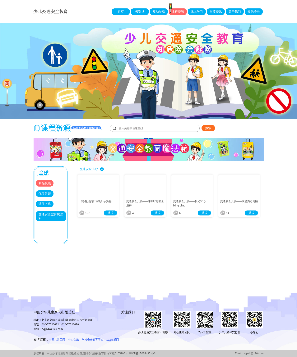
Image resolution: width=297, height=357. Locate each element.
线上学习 (197, 11)
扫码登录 (254, 11)
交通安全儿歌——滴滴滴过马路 (239, 201)
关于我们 (235, 11)
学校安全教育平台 (92, 339)
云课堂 (139, 11)
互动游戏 (159, 11)
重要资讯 (216, 11)
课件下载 (45, 204)
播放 (110, 213)
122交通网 (112, 339)
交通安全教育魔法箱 (51, 216)
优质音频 (45, 193)
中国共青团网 (57, 339)
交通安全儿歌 (89, 169)
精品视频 (45, 183)
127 (84, 212)
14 (224, 212)
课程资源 (178, 11)
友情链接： (41, 339)
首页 (121, 11)
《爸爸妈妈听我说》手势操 (95, 201)
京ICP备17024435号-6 (142, 353)
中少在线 (73, 339)
